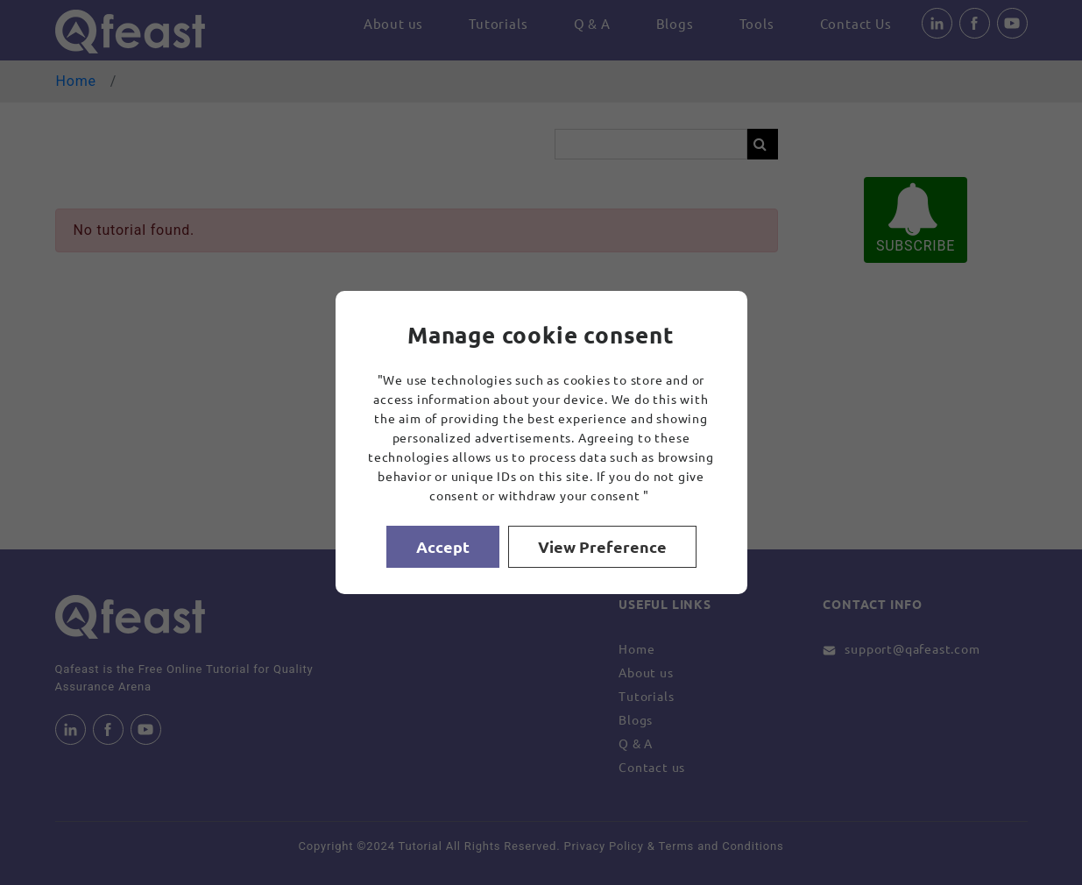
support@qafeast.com (912, 648)
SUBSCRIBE (915, 218)
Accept (443, 546)
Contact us (652, 767)
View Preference (602, 546)
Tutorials (498, 23)
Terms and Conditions (721, 846)
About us (393, 23)
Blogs (675, 23)
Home (76, 81)
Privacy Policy (603, 846)
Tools (756, 23)
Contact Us (856, 23)
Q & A (592, 23)
